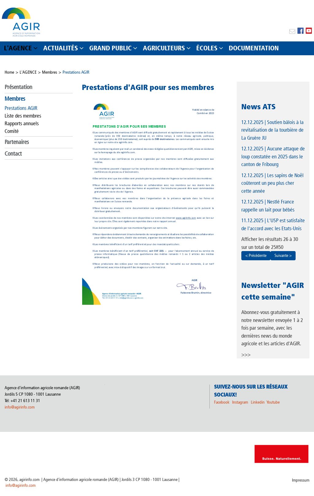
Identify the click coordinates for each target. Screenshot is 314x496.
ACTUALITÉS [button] (60, 48)
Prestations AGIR (76, 72)
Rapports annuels (22, 123)
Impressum (300, 480)
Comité (12, 131)
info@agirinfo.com (20, 407)
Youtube (273, 402)
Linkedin (258, 402)
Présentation (18, 87)
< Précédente (255, 255)
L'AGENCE (28, 72)
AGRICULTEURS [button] (164, 48)
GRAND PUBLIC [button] (110, 48)
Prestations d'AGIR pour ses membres (148, 87)
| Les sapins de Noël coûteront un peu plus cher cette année (272, 183)
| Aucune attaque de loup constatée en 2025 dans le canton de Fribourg (273, 156)
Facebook (221, 402)
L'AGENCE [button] (18, 48)
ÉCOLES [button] (206, 48)
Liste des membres (23, 116)
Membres (49, 72)
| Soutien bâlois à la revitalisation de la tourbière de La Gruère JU (272, 130)
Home (9, 72)
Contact (13, 153)
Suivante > (283, 255)
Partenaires (17, 141)
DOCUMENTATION (254, 48)
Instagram (240, 402)
